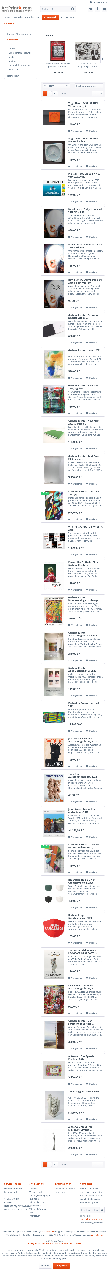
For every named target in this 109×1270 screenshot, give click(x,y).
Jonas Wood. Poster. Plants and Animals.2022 (83, 811)
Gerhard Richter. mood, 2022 (84, 350)
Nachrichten (13, 75)
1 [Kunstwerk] (44, 93)
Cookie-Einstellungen (64, 1188)
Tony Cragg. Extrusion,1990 (83, 1091)
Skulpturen (14, 69)
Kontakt (33, 1188)
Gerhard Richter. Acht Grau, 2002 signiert (84, 457)
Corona (12, 44)
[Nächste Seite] (50, 93)
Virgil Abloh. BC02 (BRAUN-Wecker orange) (83, 105)
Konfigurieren (61, 1265)
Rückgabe (34, 1198)
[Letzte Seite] (55, 93)
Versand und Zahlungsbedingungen (40, 1194)
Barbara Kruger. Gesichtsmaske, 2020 (80, 916)
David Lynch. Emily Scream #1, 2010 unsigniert (85, 246)
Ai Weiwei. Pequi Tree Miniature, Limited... (80, 1128)
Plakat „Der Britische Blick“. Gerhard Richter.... (84, 563)
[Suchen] (73, 9)
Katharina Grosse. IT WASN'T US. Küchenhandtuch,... (84, 846)
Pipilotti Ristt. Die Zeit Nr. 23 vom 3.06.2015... (84, 175)
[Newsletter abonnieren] (102, 1210)
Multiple (13, 61)
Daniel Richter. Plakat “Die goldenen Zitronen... (57, 65)
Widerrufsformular (38, 1209)
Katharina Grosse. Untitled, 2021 (83, 705)
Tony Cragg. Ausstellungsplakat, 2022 (82, 775)
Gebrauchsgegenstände (20, 52)
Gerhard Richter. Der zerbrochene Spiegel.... (81, 1022)
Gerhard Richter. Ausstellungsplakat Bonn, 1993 (83, 634)
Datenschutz (35, 1205)
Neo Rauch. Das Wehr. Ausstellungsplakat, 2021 (82, 987)
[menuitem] (58, 9)
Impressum (34, 1215)
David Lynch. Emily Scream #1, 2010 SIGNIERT (85, 211)
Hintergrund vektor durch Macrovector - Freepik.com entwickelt (54, 1243)
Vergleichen (75, 131)
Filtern (49, 85)
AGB (31, 1212)
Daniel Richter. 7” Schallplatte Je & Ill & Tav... (88, 65)
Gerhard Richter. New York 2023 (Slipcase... (83, 422)
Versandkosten (47, 1231)
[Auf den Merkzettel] (91, 131)
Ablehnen (45, 1265)
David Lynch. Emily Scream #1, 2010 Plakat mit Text (85, 281)
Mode (11, 57)
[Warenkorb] (104, 9)
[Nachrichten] (67, 17)
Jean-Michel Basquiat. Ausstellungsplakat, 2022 (82, 740)
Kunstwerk (12, 39)
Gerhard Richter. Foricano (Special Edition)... (83, 316)
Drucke (12, 48)
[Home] (6, 17)
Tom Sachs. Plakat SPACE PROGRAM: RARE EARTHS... (83, 952)
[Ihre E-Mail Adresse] (90, 1210)
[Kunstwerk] (50, 17)
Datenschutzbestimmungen (93, 1219)
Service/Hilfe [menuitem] (97, 2)
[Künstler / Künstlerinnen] (27, 17)
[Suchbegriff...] (58, 9)
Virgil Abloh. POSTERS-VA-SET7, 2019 (85, 528)
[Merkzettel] (90, 9)
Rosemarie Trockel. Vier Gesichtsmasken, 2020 (81, 881)
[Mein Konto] (97, 9)
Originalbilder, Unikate (20, 65)
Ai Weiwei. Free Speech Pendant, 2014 (81, 1058)
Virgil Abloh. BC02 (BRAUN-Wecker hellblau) (83, 140)
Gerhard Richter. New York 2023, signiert (83, 387)
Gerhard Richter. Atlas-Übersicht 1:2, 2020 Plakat (82, 669)
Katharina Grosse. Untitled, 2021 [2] (83, 493)
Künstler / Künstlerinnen (19, 34)
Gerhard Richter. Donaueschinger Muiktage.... (84, 599)
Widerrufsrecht (36, 1202)
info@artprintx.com (17, 1206)
